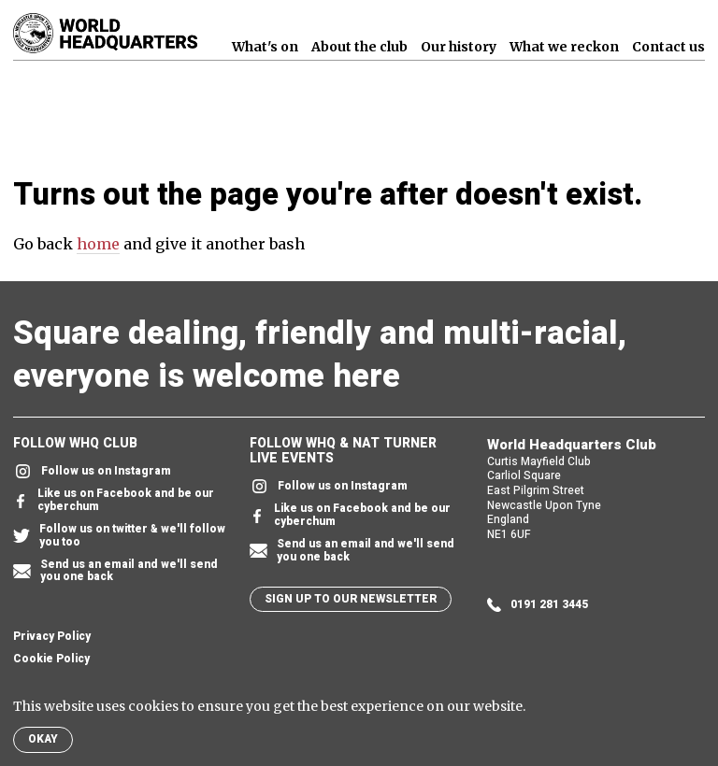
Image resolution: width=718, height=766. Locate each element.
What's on (265, 46)
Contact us (668, 46)
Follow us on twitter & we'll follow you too (119, 536)
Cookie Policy (51, 659)
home (98, 243)
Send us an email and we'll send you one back (115, 572)
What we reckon (564, 46)
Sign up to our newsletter (351, 598)
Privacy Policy (52, 637)
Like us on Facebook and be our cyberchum (113, 501)
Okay (43, 739)
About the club (359, 46)
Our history (458, 46)
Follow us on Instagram (92, 471)
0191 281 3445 (537, 605)
